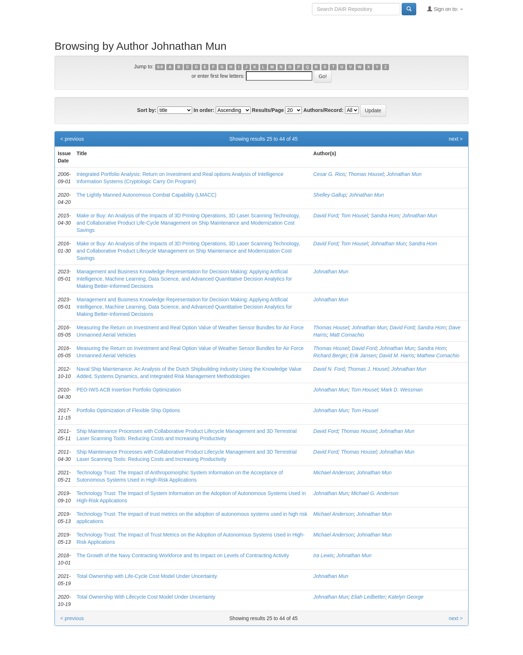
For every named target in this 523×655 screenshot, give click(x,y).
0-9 (160, 67)
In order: (204, 110)
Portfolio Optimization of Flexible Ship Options (128, 410)
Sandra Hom (385, 215)
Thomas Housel (366, 174)
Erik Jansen (363, 355)
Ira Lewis (323, 555)
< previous (72, 139)
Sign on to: (445, 9)
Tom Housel (354, 215)
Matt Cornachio (347, 335)
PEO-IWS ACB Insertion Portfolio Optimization (129, 390)
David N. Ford (329, 369)
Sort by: (146, 110)
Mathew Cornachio (438, 355)
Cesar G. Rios (329, 174)
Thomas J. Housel (368, 369)
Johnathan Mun (404, 174)
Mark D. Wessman (402, 390)
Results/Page (268, 110)
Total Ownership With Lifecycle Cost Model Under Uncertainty (146, 597)
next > (456, 139)
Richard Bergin (330, 355)
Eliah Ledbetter (368, 597)
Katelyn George (405, 597)
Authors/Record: (323, 110)
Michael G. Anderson (374, 493)
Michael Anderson (333, 472)
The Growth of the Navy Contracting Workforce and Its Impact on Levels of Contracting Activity (183, 555)
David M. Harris (396, 355)
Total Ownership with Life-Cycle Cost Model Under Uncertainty (147, 576)
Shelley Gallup (329, 195)
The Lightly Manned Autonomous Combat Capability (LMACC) (146, 195)
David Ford (325, 215)
